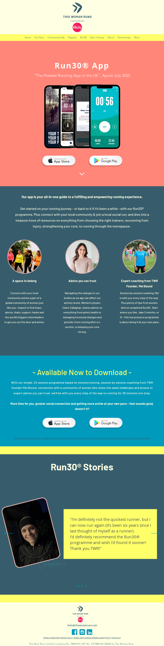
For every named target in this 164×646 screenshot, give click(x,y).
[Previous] (8, 533)
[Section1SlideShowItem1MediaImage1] (78, 586)
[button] (83, 37)
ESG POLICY (116, 638)
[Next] (155, 533)
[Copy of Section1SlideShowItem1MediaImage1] (86, 586)
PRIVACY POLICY (67, 638)
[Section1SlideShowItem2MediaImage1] (82, 586)
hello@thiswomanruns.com (82, 625)
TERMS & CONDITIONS (51, 638)
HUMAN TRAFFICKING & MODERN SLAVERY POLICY (92, 638)
